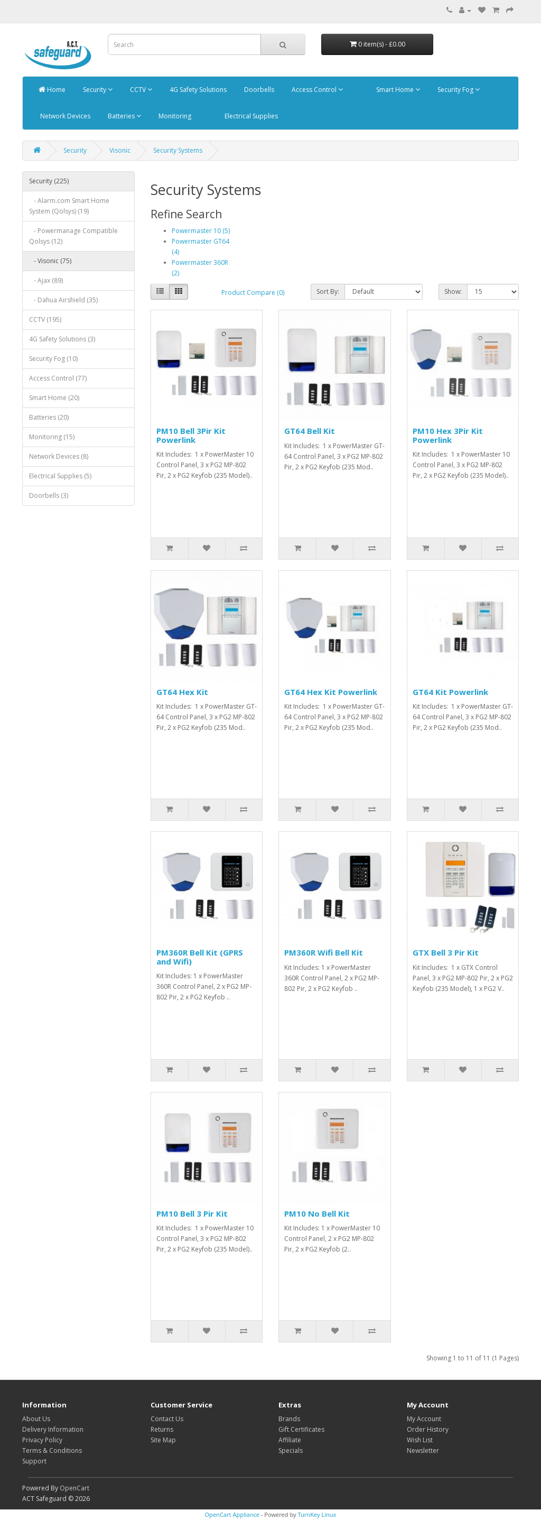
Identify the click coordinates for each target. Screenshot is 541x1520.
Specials (290, 1450)
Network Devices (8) (58, 456)
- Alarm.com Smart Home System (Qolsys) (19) (69, 206)
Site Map (163, 1439)
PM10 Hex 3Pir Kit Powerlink (448, 435)
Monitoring (174, 116)
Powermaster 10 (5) (201, 230)
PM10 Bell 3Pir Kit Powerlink (191, 435)
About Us (36, 1418)
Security (97, 89)
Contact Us (167, 1418)
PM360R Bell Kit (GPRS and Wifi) (199, 957)
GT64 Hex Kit (182, 692)
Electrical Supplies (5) (60, 475)
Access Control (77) (58, 378)
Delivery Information (52, 1429)
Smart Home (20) (54, 397)
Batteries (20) (49, 417)
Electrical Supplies (250, 116)
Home (52, 89)
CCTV (140, 89)
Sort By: (327, 291)
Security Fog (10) (53, 358)
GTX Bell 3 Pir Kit (446, 952)
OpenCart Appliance (232, 1514)
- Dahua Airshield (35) (63, 299)
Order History (428, 1429)
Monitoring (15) (51, 436)
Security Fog (458, 89)
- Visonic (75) (50, 260)
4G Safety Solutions (197, 89)
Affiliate (289, 1439)
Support (34, 1461)
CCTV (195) (45, 319)
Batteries (123, 116)
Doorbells (258, 89)
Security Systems (177, 150)
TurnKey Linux (316, 1514)
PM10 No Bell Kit (317, 1213)
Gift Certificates (301, 1429)
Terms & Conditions (52, 1450)
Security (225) (49, 181)
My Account (424, 1418)
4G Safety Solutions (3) (62, 339)
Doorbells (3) (48, 495)
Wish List (420, 1439)
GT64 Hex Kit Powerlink (330, 692)
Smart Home (397, 89)
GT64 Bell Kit (309, 430)
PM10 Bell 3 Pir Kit (192, 1213)
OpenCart (74, 1488)
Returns (162, 1429)
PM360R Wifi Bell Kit (323, 952)
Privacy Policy (42, 1439)
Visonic (119, 150)
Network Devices (64, 116)
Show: (453, 291)
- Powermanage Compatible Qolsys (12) (73, 236)
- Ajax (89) (46, 280)
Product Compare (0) (252, 292)
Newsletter (423, 1450)
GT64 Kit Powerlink (450, 692)
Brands (289, 1418)
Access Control (316, 89)
